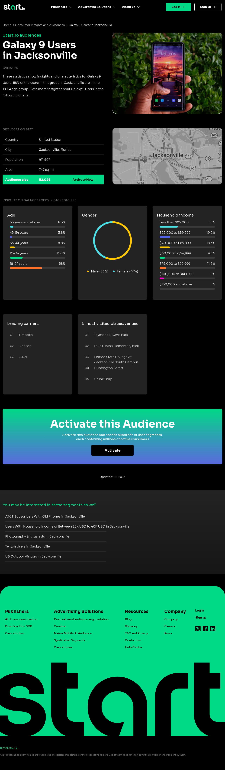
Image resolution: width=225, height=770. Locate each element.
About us (128, 7)
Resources (137, 611)
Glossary (131, 626)
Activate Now (83, 179)
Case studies (14, 633)
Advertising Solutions (94, 7)
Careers (169, 626)
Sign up (205, 7)
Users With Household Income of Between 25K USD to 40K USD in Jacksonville (67, 526)
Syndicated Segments (69, 640)
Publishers (59, 7)
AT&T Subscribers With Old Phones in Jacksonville (45, 516)
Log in (176, 7)
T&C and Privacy (136, 633)
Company (173, 611)
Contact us (133, 640)
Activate (113, 450)
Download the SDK (18, 626)
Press (168, 633)
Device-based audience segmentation (81, 619)
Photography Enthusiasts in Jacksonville (37, 536)
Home (7, 25)
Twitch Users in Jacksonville (27, 546)
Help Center (133, 647)
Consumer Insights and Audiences (40, 25)
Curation (60, 626)
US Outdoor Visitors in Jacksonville (33, 556)
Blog (128, 619)
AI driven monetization (21, 619)
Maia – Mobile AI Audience (73, 633)
